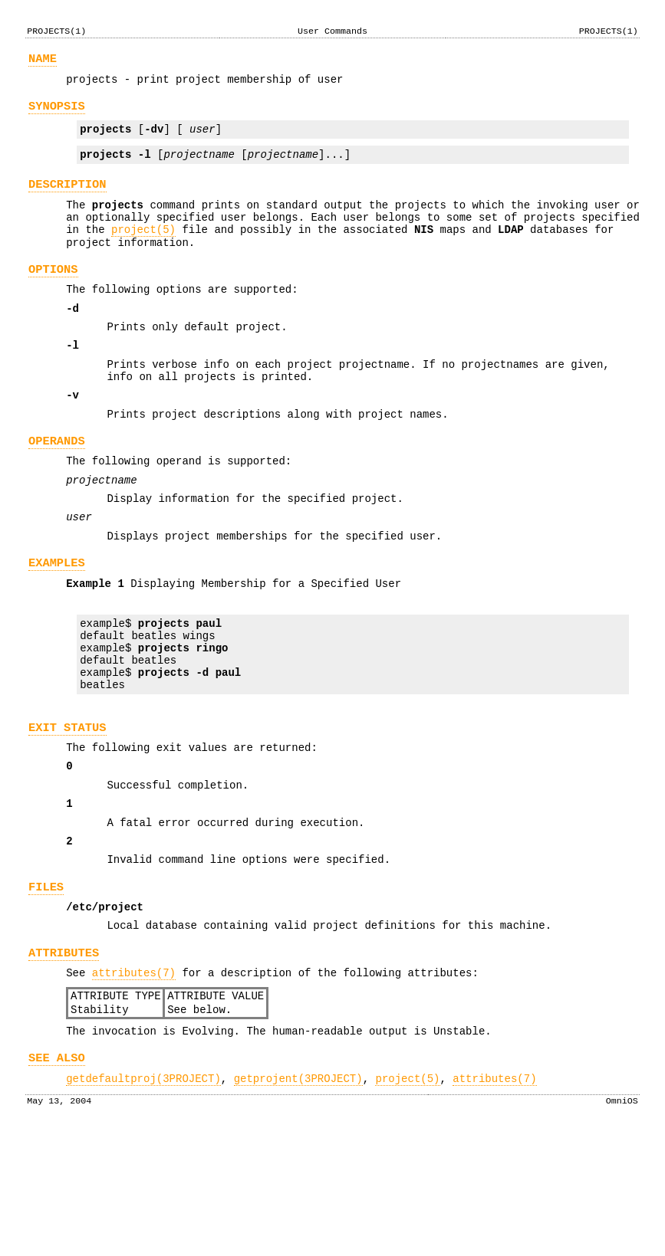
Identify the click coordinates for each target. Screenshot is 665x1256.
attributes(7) (134, 1083)
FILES (46, 988)
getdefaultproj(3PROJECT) (143, 1200)
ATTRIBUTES (63, 1061)
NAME (42, 61)
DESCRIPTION (67, 198)
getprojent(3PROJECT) (298, 1200)
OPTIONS (53, 295)
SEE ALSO (56, 1177)
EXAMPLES (56, 623)
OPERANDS (56, 487)
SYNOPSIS (56, 113)
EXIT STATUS (67, 810)
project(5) (143, 250)
